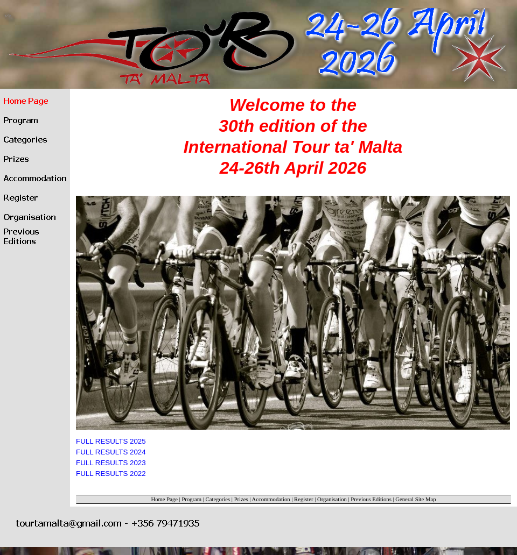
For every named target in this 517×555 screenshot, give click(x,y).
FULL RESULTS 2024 (111, 452)
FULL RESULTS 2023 (111, 463)
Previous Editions (371, 499)
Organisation (332, 499)
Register (303, 499)
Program (191, 499)
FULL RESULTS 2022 (111, 473)
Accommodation (271, 499)
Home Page (164, 499)
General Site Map (415, 499)
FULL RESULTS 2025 (111, 441)
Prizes (241, 499)
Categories (218, 499)
